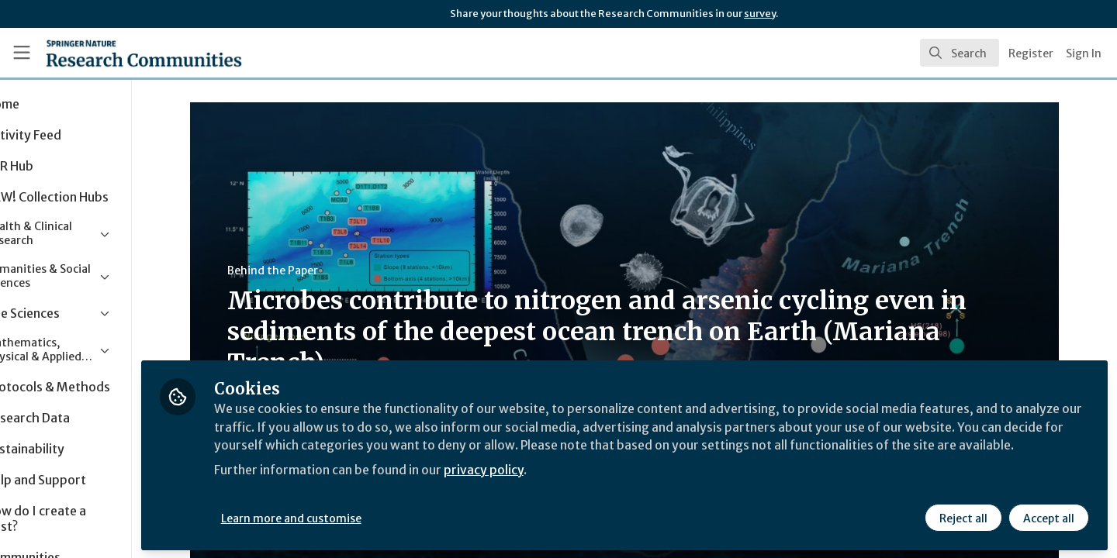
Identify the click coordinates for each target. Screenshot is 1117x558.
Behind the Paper (306, 270)
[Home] (123, 52)
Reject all (963, 517)
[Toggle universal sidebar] (21, 52)
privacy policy (553, 486)
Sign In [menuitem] (1083, 53)
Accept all (1048, 517)
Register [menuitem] (1030, 53)
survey (760, 13)
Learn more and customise (358, 517)
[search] (959, 53)
